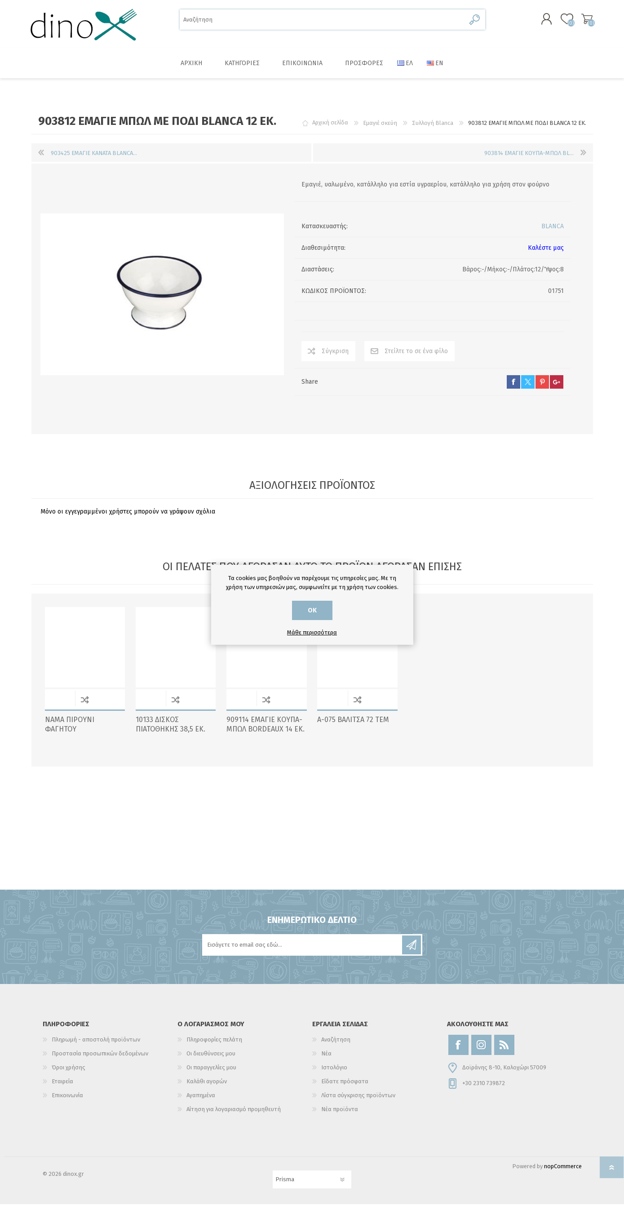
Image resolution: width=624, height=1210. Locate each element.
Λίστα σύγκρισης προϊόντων (358, 1101)
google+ (556, 387)
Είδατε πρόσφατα (344, 1087)
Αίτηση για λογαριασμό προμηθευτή (233, 1115)
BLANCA (552, 232)
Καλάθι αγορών (583, 22)
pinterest (542, 387)
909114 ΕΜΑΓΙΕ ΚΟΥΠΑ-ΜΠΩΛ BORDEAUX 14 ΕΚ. (265, 730)
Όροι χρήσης (68, 1073)
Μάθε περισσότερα (312, 632)
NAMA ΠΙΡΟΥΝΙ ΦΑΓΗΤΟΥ (69, 730)
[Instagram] (481, 1051)
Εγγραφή (411, 950)
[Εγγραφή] (303, 950)
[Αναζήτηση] (322, 23)
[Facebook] (458, 1051)
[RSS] (504, 1051)
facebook (513, 387)
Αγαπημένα (200, 1101)
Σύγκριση (335, 357)
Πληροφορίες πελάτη (214, 1045)
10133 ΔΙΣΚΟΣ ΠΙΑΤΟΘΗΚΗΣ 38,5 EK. (170, 730)
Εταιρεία (62, 1087)
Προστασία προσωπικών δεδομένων (100, 1059)
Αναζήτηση (475, 23)
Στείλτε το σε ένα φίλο (416, 357)
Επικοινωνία (67, 1101)
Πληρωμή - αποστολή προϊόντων (96, 1045)
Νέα (326, 1059)
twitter (528, 387)
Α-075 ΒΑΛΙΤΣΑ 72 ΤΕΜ (353, 725)
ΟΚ (312, 610)
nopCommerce (563, 1172)
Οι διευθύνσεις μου (210, 1059)
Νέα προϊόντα (339, 1115)
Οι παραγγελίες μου (211, 1073)
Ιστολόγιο (334, 1073)
